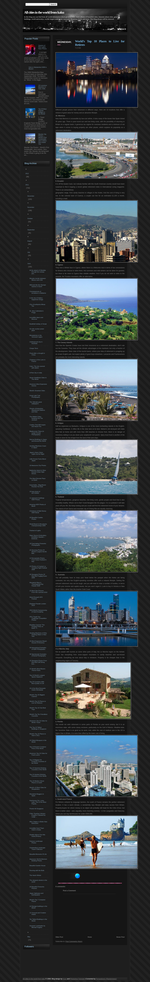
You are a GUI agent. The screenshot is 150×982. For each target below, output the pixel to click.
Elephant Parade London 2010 (38, 604)
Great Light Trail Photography (35, 396)
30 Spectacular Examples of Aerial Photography (38, 655)
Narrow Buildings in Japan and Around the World (38, 440)
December (31, 196)
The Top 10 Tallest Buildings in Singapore (38, 728)
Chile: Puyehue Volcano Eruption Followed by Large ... (37, 815)
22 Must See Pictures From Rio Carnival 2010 (38, 591)
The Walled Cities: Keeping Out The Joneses (36, 418)
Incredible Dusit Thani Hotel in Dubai (37, 829)
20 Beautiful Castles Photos (36, 518)
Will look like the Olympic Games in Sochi (38, 285)
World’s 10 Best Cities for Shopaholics (38, 788)
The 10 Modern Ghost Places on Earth (37, 781)
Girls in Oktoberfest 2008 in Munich (38, 68)
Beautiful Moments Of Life (38, 854)
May (29, 937)
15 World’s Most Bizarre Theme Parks (37, 669)
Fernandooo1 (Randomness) (106, 979)
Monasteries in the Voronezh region (36, 336)
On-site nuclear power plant (37, 329)
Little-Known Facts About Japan (38, 459)
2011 (27, 185)
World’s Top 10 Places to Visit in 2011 (38, 734)
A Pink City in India (36, 373)
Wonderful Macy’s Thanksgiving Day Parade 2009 (36, 584)
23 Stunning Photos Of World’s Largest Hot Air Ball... (38, 551)
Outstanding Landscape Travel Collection (37, 848)
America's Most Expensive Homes (38, 385)
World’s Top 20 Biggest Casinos (37, 695)
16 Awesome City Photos (38, 465)
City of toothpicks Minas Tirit (37, 305)
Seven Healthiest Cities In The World (38, 378)
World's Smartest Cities (37, 390)
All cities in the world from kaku (44, 12)
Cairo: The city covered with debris (37, 367)
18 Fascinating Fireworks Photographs (38, 544)
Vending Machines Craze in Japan (38, 446)
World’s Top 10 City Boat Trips (38, 708)
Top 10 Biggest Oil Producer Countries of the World (38, 761)
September (31, 230)
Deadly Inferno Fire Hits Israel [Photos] (37, 835)
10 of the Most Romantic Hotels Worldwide (38, 689)
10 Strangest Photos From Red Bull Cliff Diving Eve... (38, 662)
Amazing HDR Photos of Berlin (38, 505)
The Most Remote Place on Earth (37, 479)
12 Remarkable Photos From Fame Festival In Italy (38, 559)
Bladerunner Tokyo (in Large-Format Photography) (37, 432)
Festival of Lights (35, 530)
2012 (27, 173)
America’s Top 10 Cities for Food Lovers (38, 754)
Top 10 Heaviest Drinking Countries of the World (38, 768)
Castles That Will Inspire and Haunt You (37, 425)
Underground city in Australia (36, 342)
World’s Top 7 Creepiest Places (37, 900)
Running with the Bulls (37, 870)
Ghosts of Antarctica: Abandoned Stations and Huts (37, 410)
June (29, 263)
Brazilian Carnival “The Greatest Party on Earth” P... (37, 626)
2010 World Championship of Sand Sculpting (38, 611)
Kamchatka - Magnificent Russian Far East (38, 485)
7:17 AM (78, 48)
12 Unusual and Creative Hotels (38, 913)
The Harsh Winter (35, 875)
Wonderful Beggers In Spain (37, 794)
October (30, 218)
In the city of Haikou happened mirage (36, 298)
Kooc (64, 979)
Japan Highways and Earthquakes (36, 894)
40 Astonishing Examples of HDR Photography (38, 648)
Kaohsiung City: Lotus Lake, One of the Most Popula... (38, 802)
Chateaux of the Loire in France (37, 360)
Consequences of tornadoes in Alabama (38, 292)
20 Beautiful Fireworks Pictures (37, 887)
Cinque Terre (34, 348)
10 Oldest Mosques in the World (38, 741)
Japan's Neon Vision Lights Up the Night (37, 453)
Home (90, 937)
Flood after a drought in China (37, 354)
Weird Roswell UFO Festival (36, 598)
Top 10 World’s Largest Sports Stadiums (37, 676)
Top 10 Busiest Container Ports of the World (38, 747)
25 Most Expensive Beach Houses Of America (38, 642)
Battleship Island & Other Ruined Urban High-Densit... (38, 472)
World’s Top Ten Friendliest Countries (38, 715)
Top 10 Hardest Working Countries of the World (38, 775)
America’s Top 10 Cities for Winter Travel (38, 721)
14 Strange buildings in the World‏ (38, 907)
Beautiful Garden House (37, 865)
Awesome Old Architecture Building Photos (38, 860)
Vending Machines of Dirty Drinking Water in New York (38, 634)
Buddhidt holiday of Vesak (38, 324)
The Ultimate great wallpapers (36, 402)
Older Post (59, 937)
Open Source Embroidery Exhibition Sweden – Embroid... (38, 537)
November (31, 207)
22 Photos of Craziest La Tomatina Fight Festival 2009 (38, 567)
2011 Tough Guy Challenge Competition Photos (38, 618)
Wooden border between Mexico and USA (38, 279)
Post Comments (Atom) (73, 941)
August (30, 241)
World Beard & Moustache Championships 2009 (38, 524)
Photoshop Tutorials (77, 979)
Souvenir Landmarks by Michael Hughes (37, 926)
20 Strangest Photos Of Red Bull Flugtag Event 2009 (38, 576)
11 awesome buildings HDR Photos (37, 498)
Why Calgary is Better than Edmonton (38, 822)
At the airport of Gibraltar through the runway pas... (38, 271)
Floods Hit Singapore (36, 808)
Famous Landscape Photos (36, 842)
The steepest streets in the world (38, 881)
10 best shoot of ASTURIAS (35, 492)
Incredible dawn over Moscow (36, 318)
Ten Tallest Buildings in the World (38, 920)
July (29, 252)
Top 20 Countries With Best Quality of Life (37, 682)
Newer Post (120, 937)
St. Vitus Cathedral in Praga (36, 311)
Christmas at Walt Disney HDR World (38, 511)
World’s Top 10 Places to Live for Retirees (38, 702)
